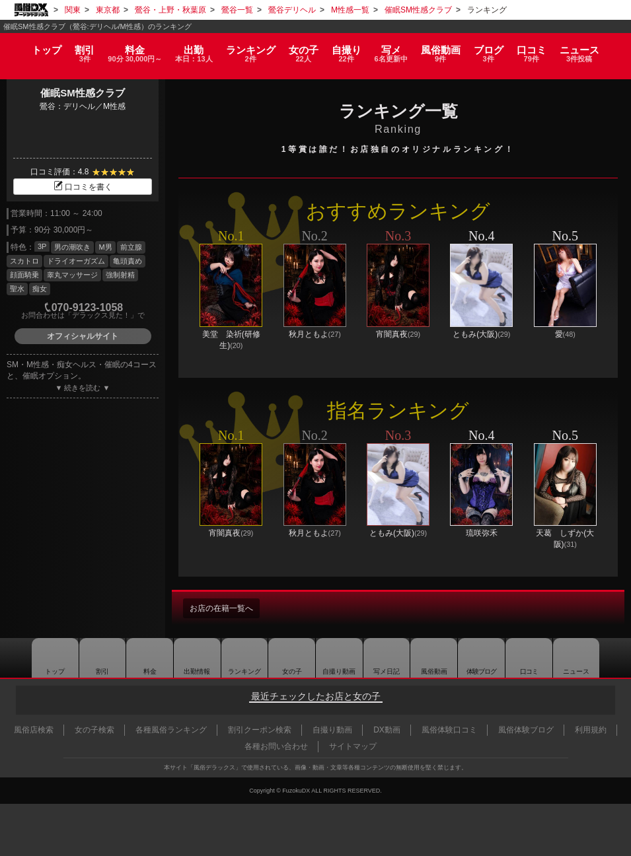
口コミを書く (82, 187)
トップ (35, 43)
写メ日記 (387, 657)
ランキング (249, 47)
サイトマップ (353, 746)
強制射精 (120, 275)
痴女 (39, 289)
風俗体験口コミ (449, 729)
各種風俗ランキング (171, 729)
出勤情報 (189, 657)
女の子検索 (94, 729)
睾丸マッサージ (72, 275)
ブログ (497, 47)
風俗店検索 (34, 729)
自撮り (348, 47)
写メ (396, 47)
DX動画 (386, 729)
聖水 (17, 289)
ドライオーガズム (76, 261)
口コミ (541, 47)
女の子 (303, 47)
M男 (105, 247)
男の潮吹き (72, 247)
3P (42, 246)
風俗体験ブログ (526, 729)
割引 (75, 47)
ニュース (591, 47)
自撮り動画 (337, 657)
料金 (129, 47)
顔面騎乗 (24, 275)
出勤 (191, 47)
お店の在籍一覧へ (227, 608)
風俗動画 (448, 47)
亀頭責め (127, 261)
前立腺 (131, 247)
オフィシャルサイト (82, 336)
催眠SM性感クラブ (82, 92)
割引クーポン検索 (259, 729)
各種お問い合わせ (276, 746)
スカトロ (24, 261)
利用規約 (591, 729)
